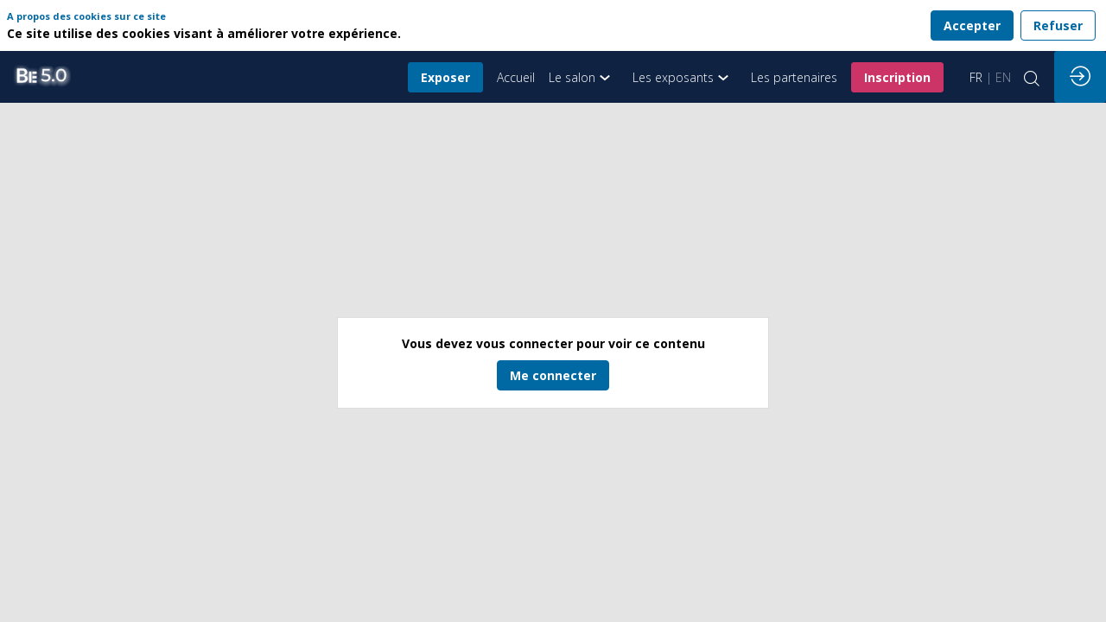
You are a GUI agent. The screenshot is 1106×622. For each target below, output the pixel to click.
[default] (516, 77)
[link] (584, 77)
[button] (445, 77)
